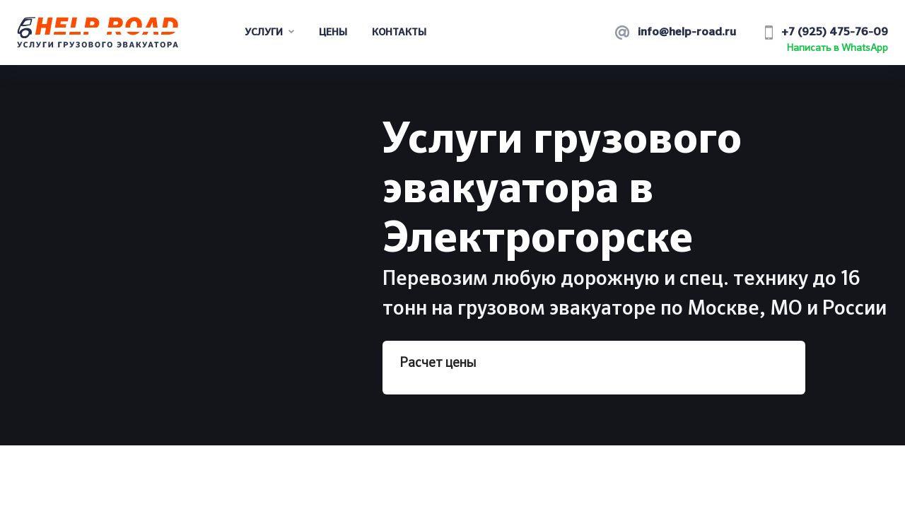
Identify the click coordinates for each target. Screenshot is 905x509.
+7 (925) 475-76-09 (834, 32)
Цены (333, 32)
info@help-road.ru (687, 32)
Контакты (399, 32)
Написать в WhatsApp (837, 48)
